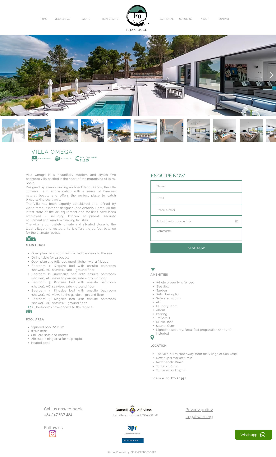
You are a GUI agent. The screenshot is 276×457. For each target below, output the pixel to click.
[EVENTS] (86, 19)
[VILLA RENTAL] (62, 19)
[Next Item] (271, 75)
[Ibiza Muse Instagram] (52, 433)
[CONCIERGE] (185, 19)
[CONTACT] (224, 19)
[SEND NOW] (196, 248)
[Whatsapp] (253, 435)
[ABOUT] (205, 19)
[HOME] (43, 19)
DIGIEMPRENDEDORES (143, 452)
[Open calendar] (236, 221)
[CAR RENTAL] (166, 19)
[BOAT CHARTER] (111, 19)
